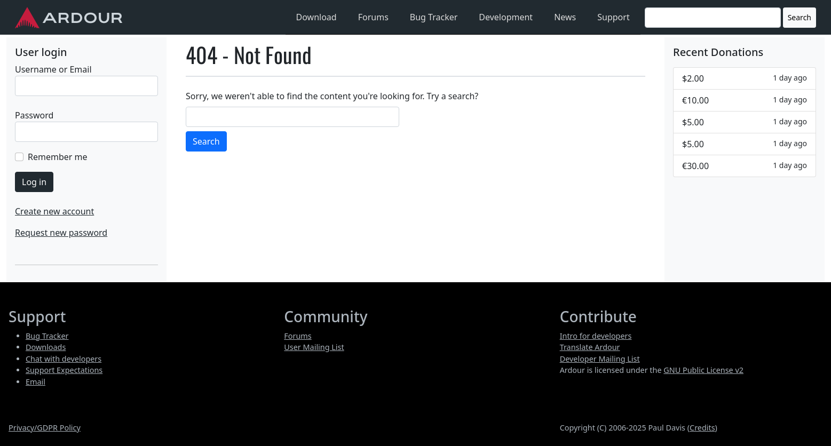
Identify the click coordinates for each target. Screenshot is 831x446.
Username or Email (53, 69)
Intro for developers (596, 336)
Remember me (58, 157)
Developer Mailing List (600, 359)
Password (34, 115)
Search (799, 17)
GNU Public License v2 (703, 370)
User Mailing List (314, 347)
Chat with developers (63, 359)
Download (316, 17)
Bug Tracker (434, 17)
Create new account (54, 211)
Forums (373, 17)
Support (613, 17)
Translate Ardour (590, 347)
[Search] (713, 17)
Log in (34, 182)
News (565, 17)
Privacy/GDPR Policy (45, 428)
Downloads (46, 347)
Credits (702, 428)
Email (35, 382)
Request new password (61, 232)
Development (506, 17)
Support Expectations (64, 370)
